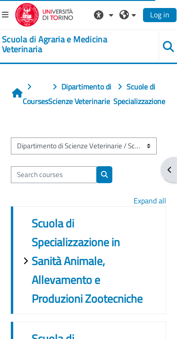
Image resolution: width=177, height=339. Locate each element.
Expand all (150, 200)
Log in (159, 14)
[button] (105, 14)
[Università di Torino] (44, 13)
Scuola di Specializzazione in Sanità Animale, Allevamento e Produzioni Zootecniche (87, 261)
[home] (74, 44)
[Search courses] (54, 174)
